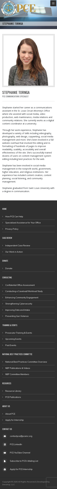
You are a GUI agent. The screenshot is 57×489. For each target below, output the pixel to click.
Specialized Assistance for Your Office (23, 222)
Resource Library (13, 391)
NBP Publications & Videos (17, 368)
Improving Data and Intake (17, 310)
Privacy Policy (11, 229)
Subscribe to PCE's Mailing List (24, 461)
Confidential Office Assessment (20, 285)
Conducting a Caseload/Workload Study (24, 291)
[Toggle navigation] (53, 3)
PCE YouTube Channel (20, 452)
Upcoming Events (13, 339)
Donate (8, 268)
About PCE (10, 414)
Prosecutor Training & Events (18, 333)
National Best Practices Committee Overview (26, 362)
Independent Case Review (17, 245)
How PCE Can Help (14, 216)
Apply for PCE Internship (21, 469)
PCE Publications (13, 397)
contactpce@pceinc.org (21, 436)
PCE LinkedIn (16, 444)
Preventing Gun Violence (17, 316)
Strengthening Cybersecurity (18, 303)
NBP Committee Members (17, 374)
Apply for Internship (14, 420)
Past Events (10, 345)
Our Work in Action (14, 252)
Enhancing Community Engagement (21, 297)
